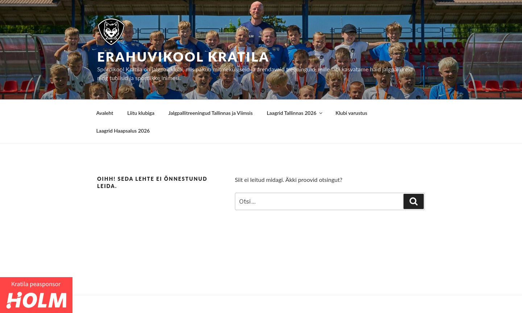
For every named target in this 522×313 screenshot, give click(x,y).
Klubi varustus (351, 113)
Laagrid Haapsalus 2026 (123, 131)
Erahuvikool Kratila (183, 56)
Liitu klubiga (140, 113)
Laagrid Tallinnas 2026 (295, 113)
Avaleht (104, 113)
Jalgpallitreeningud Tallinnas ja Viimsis (211, 113)
